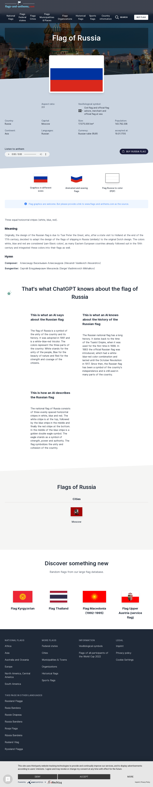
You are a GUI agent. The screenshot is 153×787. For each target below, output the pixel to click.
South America (13, 683)
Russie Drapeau (13, 714)
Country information (106, 17)
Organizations (49, 666)
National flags (11, 17)
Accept (84, 776)
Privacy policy (123, 652)
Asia (7, 652)
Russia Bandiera (13, 721)
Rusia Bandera (13, 707)
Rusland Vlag (12, 742)
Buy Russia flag (134, 151)
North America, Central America (17, 675)
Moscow (76, 521)
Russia (8, 123)
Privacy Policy (145, 782)
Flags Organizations (65, 17)
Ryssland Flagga (14, 749)
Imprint (120, 646)
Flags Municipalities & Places (47, 17)
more (130, 776)
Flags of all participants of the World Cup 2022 (93, 654)
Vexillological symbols (91, 646)
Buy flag (141, 17)
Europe (8, 666)
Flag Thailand (58, 608)
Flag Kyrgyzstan (23, 608)
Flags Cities (33, 17)
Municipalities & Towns (54, 659)
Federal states (50, 646)
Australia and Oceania (17, 659)
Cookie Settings (125, 659)
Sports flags (92, 17)
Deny (37, 776)
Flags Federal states (22, 17)
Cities (45, 652)
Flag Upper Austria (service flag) (130, 613)
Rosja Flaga (11, 728)
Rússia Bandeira (13, 735)
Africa (8, 646)
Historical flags (81, 17)
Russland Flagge (14, 701)
